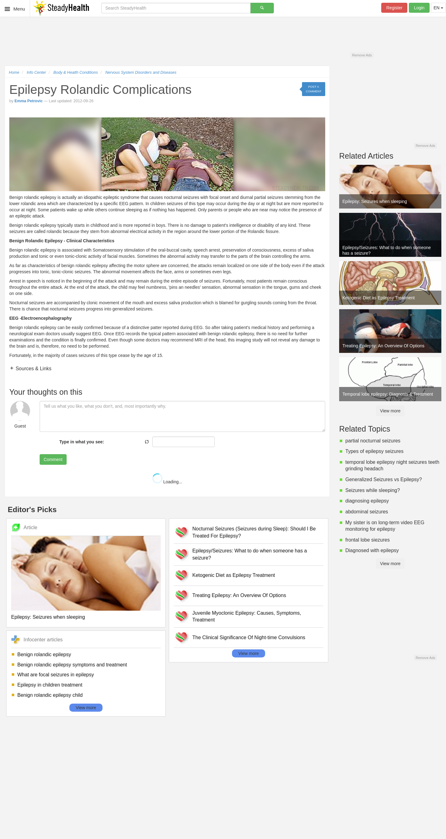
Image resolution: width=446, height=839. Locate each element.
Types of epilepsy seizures (374, 451)
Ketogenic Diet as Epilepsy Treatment (233, 575)
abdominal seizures (366, 511)
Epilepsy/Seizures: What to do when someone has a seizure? (249, 554)
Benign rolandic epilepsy (44, 654)
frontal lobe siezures (367, 539)
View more (86, 707)
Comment (53, 459)
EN (438, 7)
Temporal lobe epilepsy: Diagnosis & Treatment (388, 394)
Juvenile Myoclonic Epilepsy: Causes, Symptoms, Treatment (246, 616)
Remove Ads (362, 55)
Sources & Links (32, 368)
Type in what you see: (81, 441)
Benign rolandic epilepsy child (50, 695)
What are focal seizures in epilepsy (55, 674)
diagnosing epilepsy (367, 500)
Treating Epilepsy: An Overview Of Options (239, 595)
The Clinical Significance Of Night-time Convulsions (248, 637)
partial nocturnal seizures (372, 440)
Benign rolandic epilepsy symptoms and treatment (72, 664)
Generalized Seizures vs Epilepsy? (383, 479)
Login (419, 7)
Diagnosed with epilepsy (372, 550)
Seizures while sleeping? (372, 490)
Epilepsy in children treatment (49, 684)
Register (394, 7)
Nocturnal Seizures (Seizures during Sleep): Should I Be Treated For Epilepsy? (254, 532)
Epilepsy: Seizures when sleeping (48, 617)
